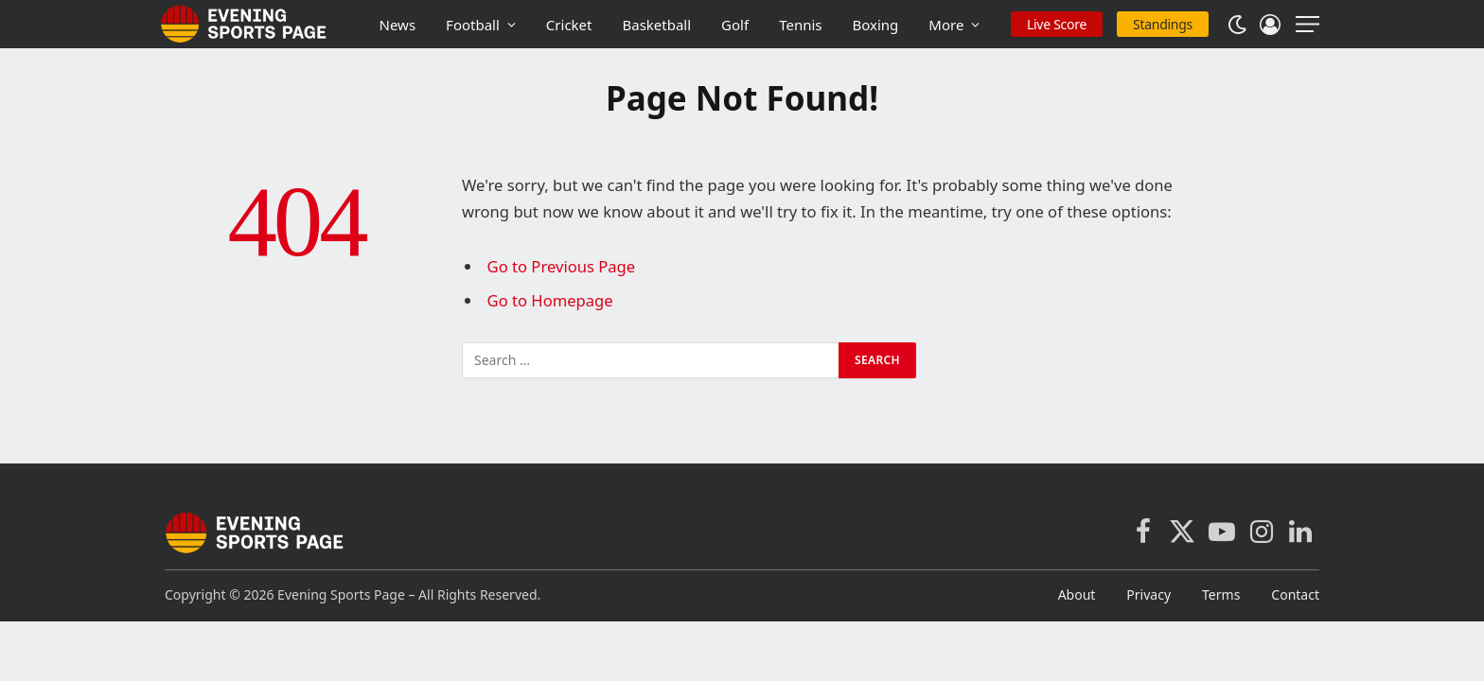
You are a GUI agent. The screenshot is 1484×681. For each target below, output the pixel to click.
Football (473, 24)
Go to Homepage (550, 300)
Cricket (569, 24)
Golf (735, 24)
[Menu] (1307, 24)
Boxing (876, 24)
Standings (1162, 24)
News (398, 24)
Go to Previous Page (561, 266)
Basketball (656, 24)
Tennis (800, 24)
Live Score (1056, 24)
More (945, 24)
